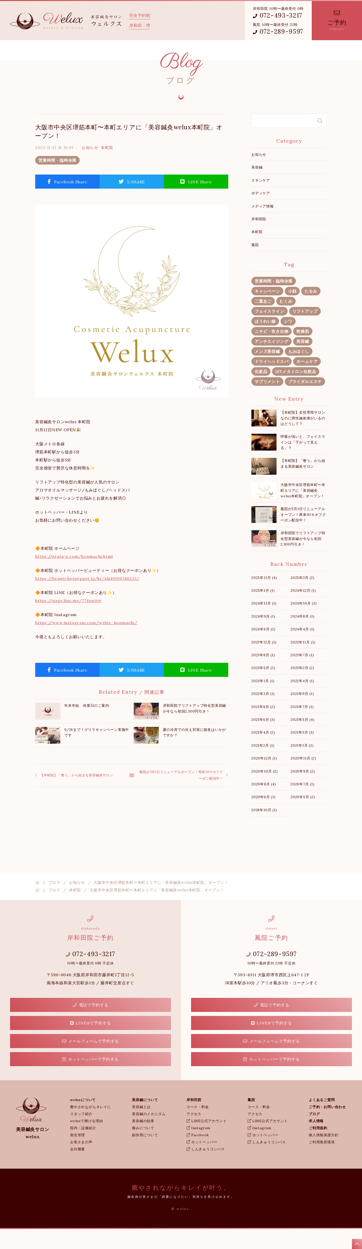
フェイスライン (269, 331)
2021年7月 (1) (302, 727)
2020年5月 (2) (303, 817)
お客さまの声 (81, 1162)
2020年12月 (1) (264, 778)
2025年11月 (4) (264, 597)
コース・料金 (198, 1127)
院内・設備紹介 (83, 1148)
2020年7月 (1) (302, 804)
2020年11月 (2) (303, 778)
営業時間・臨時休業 (57, 180)
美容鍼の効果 (143, 1141)
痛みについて (143, 1148)
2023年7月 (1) (302, 675)
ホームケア (307, 381)
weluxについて (71, 50)
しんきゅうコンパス (206, 1169)
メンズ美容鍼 (267, 371)
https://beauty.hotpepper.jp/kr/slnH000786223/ (87, 598)
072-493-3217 (277, 15)
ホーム (43, 50)
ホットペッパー (202, 1162)
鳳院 (164, 50)
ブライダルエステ (305, 401)
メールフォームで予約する (90, 1061)
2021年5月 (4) (302, 739)
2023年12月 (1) (264, 662)
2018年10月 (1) (264, 830)
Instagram (198, 1148)
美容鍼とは (141, 1127)
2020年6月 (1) (263, 817)
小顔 (292, 311)
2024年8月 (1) (302, 636)
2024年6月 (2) (263, 649)
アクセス (194, 1134)
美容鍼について (108, 50)
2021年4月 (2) (263, 752)
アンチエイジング (271, 361)
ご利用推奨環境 (322, 1162)
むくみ (286, 321)
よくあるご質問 (193, 50)
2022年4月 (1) (302, 701)
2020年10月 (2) (264, 791)
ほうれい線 (265, 341)
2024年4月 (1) (302, 649)
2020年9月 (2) (303, 791)
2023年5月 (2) (263, 688)
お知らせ (90, 167)
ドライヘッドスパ (271, 381)
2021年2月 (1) (263, 765)
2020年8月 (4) (263, 804)
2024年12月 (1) (303, 610)
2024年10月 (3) (304, 623)
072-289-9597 (278, 31)
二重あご (263, 321)
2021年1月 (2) (302, 765)
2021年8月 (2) (263, 727)
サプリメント (267, 401)
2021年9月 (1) (302, 714)
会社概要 (77, 1169)
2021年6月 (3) (263, 739)
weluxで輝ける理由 (86, 1141)
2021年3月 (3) (302, 752)
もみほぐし (298, 371)
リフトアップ (305, 331)
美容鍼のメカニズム (148, 1134)
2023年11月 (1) (303, 662)
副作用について (145, 1155)
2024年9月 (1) (263, 636)
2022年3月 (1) (263, 714)
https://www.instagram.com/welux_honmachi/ (86, 642)
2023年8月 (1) (263, 675)
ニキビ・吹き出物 (271, 351)
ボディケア (260, 213)
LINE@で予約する (90, 1043)
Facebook (198, 1155)
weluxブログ (227, 50)
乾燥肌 (302, 351)
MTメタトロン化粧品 (295, 391)
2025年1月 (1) (263, 610)
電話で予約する (90, 1024)
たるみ (310, 311)
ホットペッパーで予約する (90, 1079)
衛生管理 (77, 1155)
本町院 (107, 167)
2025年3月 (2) (302, 597)
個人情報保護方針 (323, 1155)
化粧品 (261, 391)
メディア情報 (262, 226)
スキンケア (260, 200)
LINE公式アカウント (207, 1141)
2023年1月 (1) (263, 701)
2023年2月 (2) (302, 688)
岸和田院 (140, 50)
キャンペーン (267, 311)
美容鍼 (256, 187)
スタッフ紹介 (81, 1134)
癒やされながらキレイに (90, 1127)
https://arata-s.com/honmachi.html (74, 576)
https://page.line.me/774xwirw (68, 620)
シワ (288, 341)
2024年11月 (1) (264, 623)
